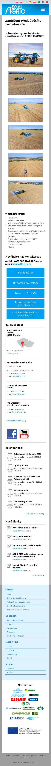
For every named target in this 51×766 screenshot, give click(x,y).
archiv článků (38, 575)
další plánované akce (34, 514)
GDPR (9, 658)
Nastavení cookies (25, 758)
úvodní (7, 755)
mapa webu (16, 755)
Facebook (11, 668)
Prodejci (10, 650)
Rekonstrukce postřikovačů (18, 602)
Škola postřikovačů (25, 293)
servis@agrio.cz (18, 394)
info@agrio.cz (12, 353)
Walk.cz (35, 762)
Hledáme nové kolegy (25, 283)
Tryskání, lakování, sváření (18, 609)
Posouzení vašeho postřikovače (25, 303)
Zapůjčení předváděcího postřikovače (25, 314)
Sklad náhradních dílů (16, 606)
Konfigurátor (25, 272)
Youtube (10, 672)
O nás (9, 646)
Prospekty (11, 632)
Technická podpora (15, 620)
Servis (9, 594)
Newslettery (12, 628)
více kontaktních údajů (17, 421)
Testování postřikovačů (16, 598)
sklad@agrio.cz (19, 376)
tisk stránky (26, 755)
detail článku (18, 531)
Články (10, 624)
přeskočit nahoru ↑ (38, 755)
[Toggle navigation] (43, 9)
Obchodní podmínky (15, 636)
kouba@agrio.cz (22, 264)
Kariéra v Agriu (13, 654)
